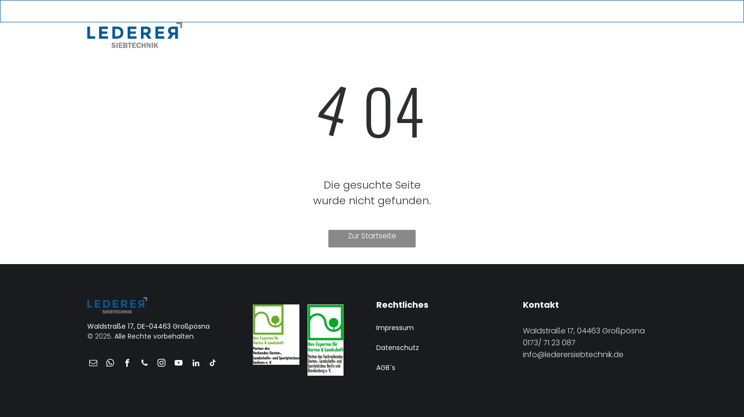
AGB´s (385, 367)
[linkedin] (196, 364)
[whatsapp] (110, 364)
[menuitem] (230, 33)
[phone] (612, 12)
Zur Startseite (372, 235)
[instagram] (161, 364)
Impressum (395, 327)
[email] (596, 12)
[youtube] (628, 12)
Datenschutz (397, 347)
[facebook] (127, 364)
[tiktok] (213, 364)
